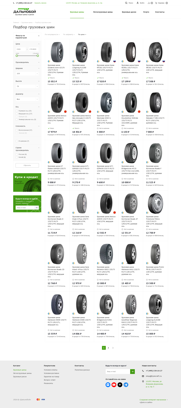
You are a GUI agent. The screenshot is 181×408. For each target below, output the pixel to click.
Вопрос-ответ (49, 380)
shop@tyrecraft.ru (154, 376)
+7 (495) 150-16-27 (24, 3)
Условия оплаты (50, 370)
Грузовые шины (19, 370)
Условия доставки (51, 373)
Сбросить (27, 165)
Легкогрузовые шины (22, 373)
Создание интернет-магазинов (153, 400)
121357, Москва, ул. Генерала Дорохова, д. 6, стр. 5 (85, 3)
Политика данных (82, 370)
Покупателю (49, 365)
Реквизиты (48, 383)
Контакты (79, 365)
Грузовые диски (20, 377)
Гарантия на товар (51, 377)
